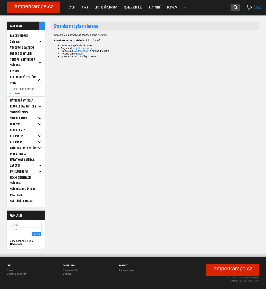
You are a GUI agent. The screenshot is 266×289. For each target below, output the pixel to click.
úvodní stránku (81, 51)
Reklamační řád (133, 7)
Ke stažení (154, 7)
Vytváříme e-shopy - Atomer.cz (245, 281)
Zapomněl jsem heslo (21, 241)
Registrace (16, 244)
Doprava (172, 7)
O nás (84, 7)
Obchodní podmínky (106, 7)
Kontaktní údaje (126, 270)
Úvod (72, 7)
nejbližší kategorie (83, 48)
